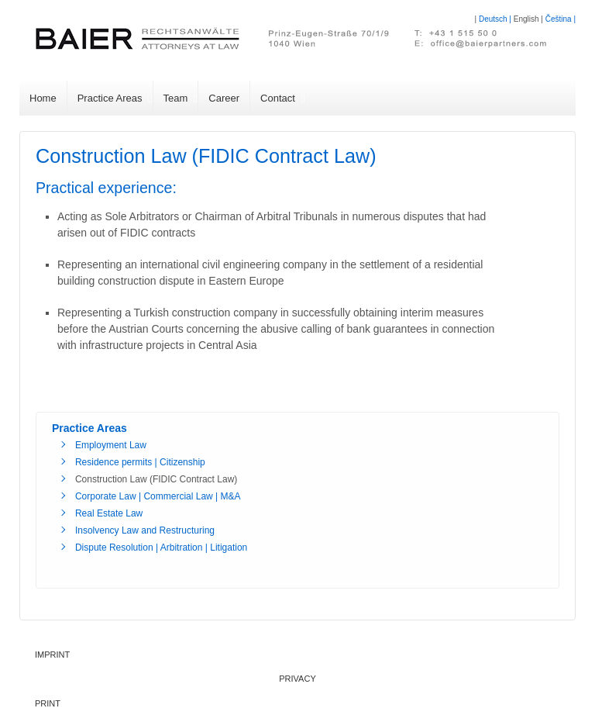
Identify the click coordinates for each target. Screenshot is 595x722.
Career (223, 98)
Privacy (297, 678)
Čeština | (560, 19)
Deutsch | (496, 19)
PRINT (47, 703)
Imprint (52, 654)
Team (175, 98)
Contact (277, 98)
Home (43, 98)
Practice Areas (110, 98)
